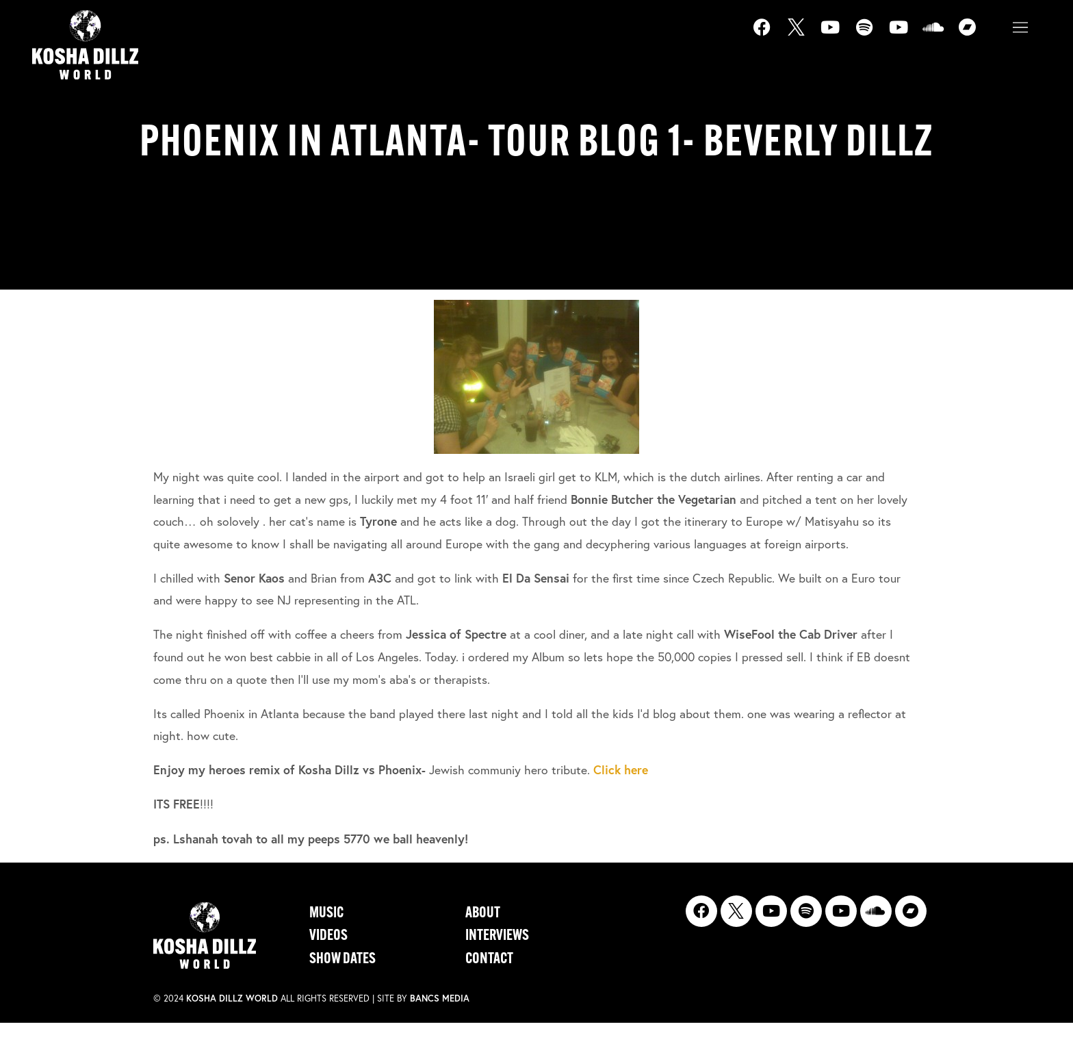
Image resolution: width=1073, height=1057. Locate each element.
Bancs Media (439, 998)
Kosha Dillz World (232, 998)
